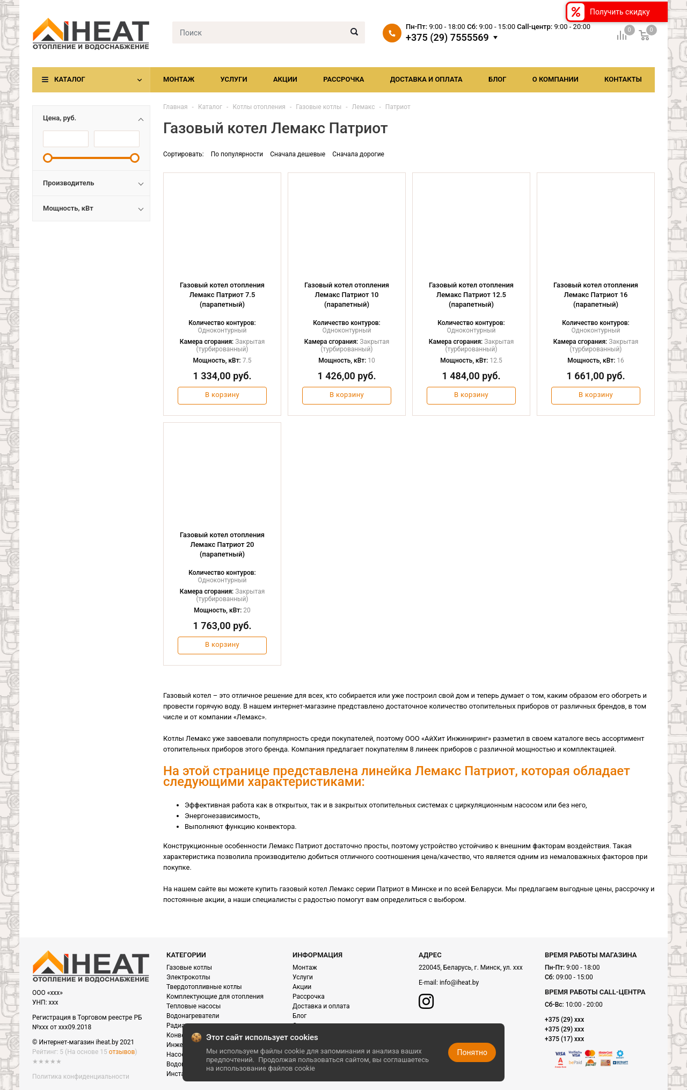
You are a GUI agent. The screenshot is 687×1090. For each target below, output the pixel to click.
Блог (497, 79)
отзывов (122, 1052)
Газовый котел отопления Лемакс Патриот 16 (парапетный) (595, 294)
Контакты (623, 79)
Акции (285, 79)
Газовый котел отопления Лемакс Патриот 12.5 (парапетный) (471, 294)
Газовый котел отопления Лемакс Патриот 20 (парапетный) (222, 544)
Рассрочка (343, 79)
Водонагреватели (192, 1016)
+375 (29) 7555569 (447, 37)
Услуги (233, 79)
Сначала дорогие (358, 154)
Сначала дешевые (297, 154)
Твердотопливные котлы (204, 987)
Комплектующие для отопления (215, 996)
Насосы (178, 1054)
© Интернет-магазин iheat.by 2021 (83, 1042)
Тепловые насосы (193, 1006)
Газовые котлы (189, 967)
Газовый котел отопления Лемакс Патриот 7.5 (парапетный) (222, 294)
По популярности (237, 154)
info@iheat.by (459, 982)
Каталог (69, 79)
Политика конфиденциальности (80, 1076)
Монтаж (178, 79)
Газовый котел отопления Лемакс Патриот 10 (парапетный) (346, 294)
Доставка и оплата (426, 79)
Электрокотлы (188, 977)
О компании (555, 79)
